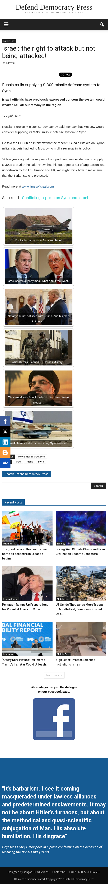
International (10, 599)
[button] (102, 24)
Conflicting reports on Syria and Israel (55, 197)
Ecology (61, 543)
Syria (41, 461)
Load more (54, 675)
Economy (8, 654)
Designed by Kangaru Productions (28, 872)
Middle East (9, 41)
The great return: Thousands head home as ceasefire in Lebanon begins (25, 554)
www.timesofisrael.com (38, 186)
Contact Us (58, 872)
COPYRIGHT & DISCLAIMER (84, 872)
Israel (18, 461)
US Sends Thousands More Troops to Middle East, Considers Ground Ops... (80, 609)
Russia (29, 461)
